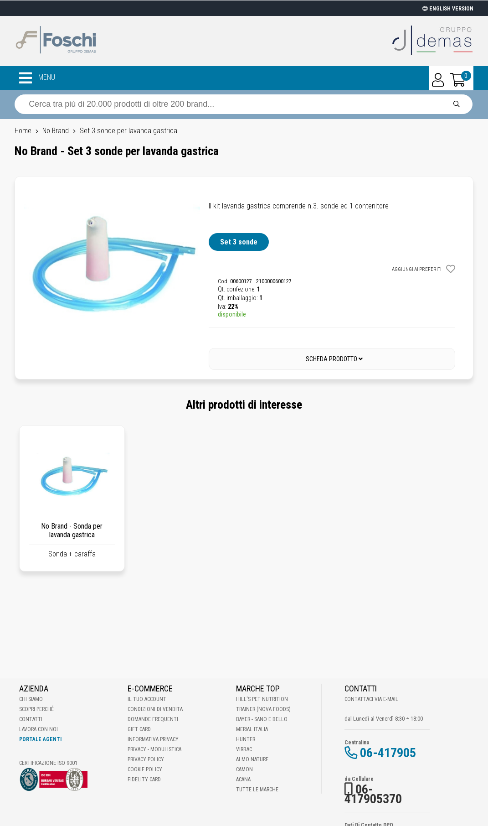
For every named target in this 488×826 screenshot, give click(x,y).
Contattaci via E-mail (371, 699)
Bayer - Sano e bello (262, 719)
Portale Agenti (40, 739)
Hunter (245, 739)
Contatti (30, 719)
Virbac (244, 749)
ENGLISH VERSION (447, 8)
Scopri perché (36, 709)
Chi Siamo (31, 699)
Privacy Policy (146, 759)
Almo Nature (252, 759)
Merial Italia (252, 729)
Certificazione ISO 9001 (48, 763)
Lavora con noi (38, 729)
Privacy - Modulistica (154, 749)
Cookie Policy (145, 769)
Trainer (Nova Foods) (263, 709)
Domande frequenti (153, 719)
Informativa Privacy (153, 739)
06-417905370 (373, 794)
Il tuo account (147, 699)
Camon (244, 769)
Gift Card (139, 729)
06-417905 (388, 752)
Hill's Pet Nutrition (262, 699)
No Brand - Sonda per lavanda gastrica (72, 530)
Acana (243, 779)
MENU (37, 78)
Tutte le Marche (257, 789)
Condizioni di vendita (155, 709)
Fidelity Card (144, 779)
